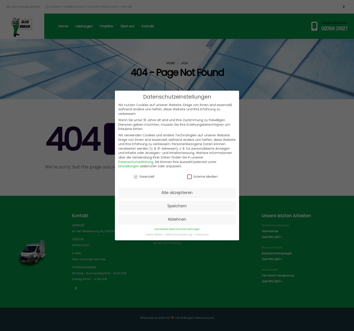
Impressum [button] (202, 234)
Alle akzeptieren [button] (177, 192)
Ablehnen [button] (177, 219)
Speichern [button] (177, 206)
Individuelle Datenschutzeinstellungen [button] (177, 229)
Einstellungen (128, 166)
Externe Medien (202, 177)
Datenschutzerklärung (135, 162)
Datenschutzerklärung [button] (179, 234)
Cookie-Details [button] (154, 234)
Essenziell (143, 177)
